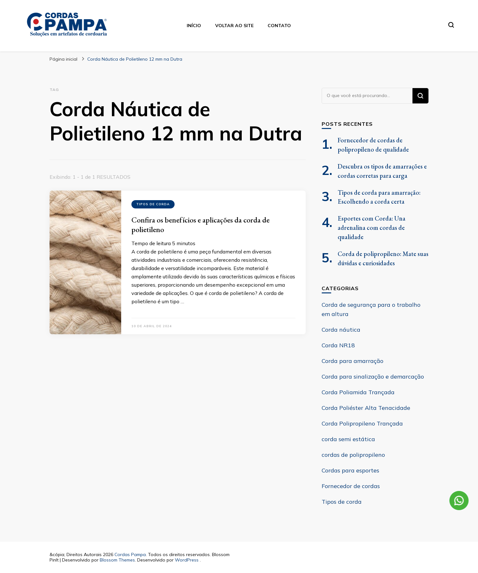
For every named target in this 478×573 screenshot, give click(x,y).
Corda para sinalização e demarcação (373, 376)
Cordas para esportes (350, 470)
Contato (279, 25)
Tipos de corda (153, 204)
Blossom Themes (117, 560)
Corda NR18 (338, 345)
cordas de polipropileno (353, 454)
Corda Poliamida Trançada (358, 392)
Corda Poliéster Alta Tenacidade (366, 407)
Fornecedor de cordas (351, 486)
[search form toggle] (451, 25)
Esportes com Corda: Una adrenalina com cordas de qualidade (371, 227)
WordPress (187, 560)
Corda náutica (341, 329)
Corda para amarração (352, 361)
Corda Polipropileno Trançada (362, 423)
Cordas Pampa (130, 554)
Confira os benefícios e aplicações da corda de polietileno (200, 224)
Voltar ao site (234, 25)
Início (194, 25)
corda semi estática (348, 439)
